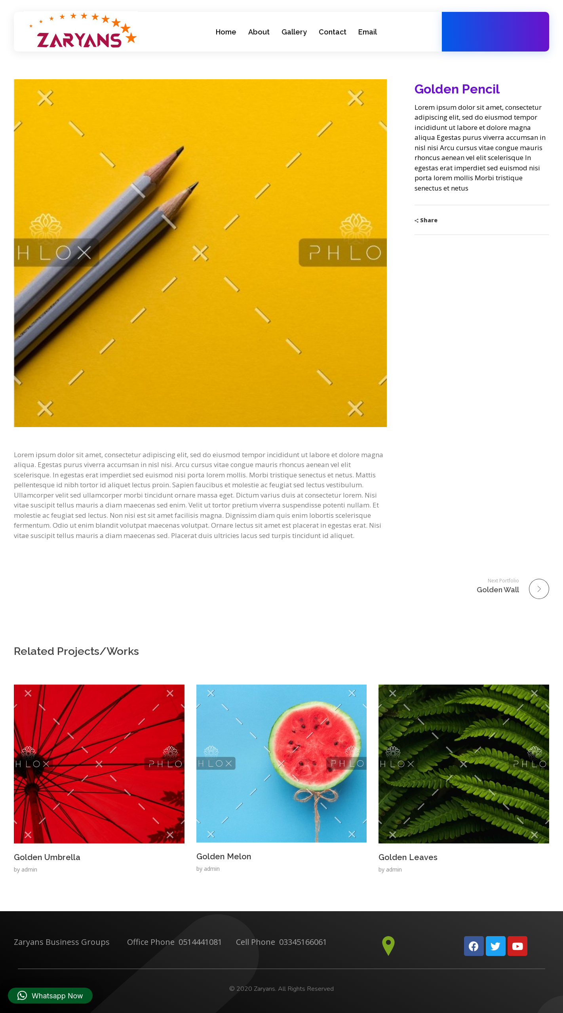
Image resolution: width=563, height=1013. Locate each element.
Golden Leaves (408, 857)
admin (29, 869)
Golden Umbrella (47, 857)
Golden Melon (223, 856)
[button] (50, 995)
